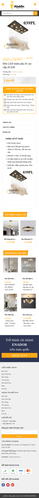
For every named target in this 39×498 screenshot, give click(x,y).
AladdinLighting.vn (14, 457)
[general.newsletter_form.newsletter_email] (19, 432)
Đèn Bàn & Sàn (6, 383)
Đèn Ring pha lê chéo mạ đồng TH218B (17, 239)
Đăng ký (19, 355)
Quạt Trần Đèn (6, 374)
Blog (3, 386)
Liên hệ (4, 389)
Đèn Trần (4, 371)
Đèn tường (5, 377)
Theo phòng (5, 380)
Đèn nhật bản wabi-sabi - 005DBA (16, 315)
